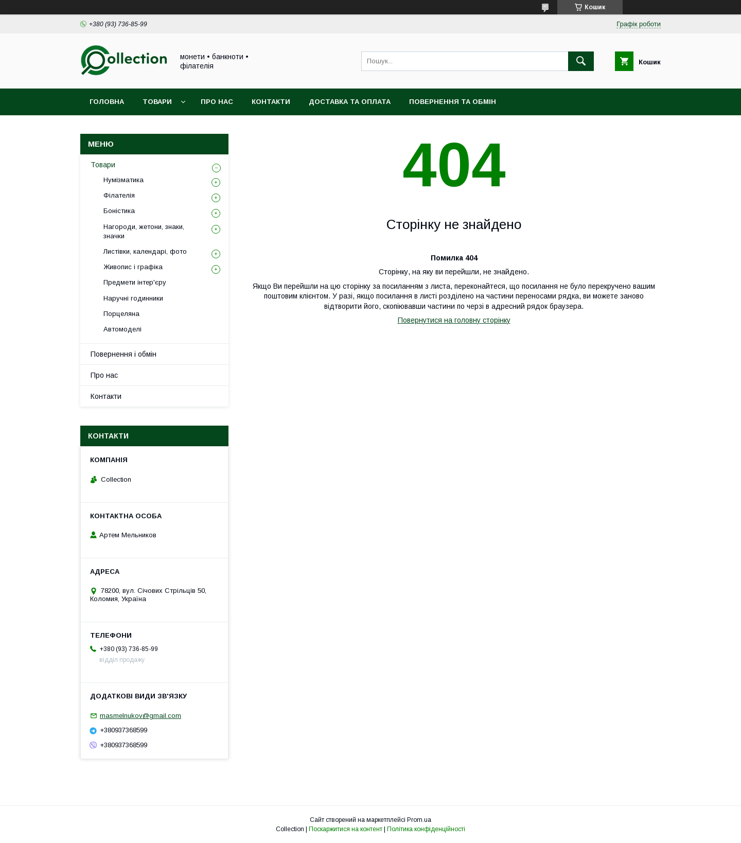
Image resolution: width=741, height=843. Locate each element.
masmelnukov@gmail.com (140, 715)
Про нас (217, 102)
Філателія (119, 195)
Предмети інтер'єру (134, 282)
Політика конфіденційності (426, 829)
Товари (157, 102)
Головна (107, 102)
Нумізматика (123, 180)
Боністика (119, 211)
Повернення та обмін (452, 102)
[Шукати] (581, 61)
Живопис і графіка (133, 267)
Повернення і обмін (123, 354)
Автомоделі (122, 329)
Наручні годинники (133, 298)
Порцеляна (121, 314)
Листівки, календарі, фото (145, 251)
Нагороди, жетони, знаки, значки (143, 231)
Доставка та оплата (350, 102)
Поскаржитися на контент (345, 829)
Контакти (271, 102)
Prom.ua (419, 819)
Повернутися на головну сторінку (454, 320)
